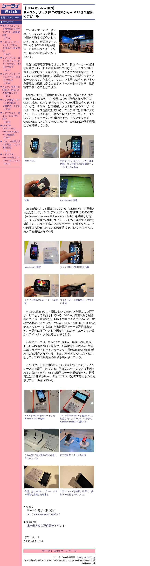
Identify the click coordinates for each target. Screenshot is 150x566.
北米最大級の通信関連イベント (46, 525)
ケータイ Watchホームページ (59, 550)
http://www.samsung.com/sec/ (43, 514)
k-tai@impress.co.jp (86, 557)
